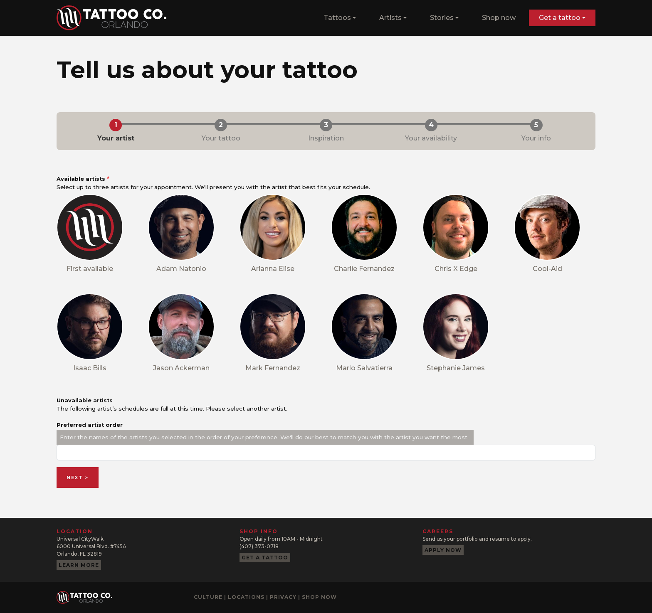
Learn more (79, 565)
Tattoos (337, 18)
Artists (390, 18)
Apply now (443, 550)
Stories (442, 18)
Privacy (283, 597)
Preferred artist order (90, 425)
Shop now (499, 18)
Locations (246, 597)
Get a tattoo (265, 557)
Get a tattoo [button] (559, 18)
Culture (208, 597)
